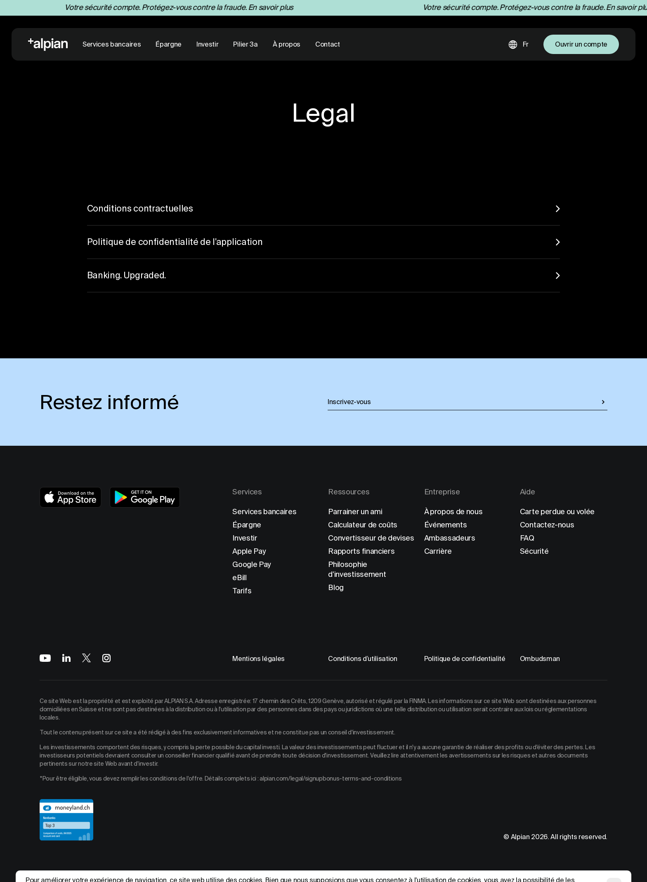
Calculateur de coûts (362, 524)
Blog (336, 587)
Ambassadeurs (449, 538)
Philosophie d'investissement (357, 569)
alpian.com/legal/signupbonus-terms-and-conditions (330, 778)
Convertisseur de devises (371, 538)
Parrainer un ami (355, 511)
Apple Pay (249, 551)
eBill (239, 577)
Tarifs (241, 590)
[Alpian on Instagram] (106, 658)
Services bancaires (112, 44)
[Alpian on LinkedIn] (66, 658)
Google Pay (251, 564)
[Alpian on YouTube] (45, 658)
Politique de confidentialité (464, 658)
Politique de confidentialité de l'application (323, 241)
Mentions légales (258, 658)
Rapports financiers (361, 551)
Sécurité (534, 551)
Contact (327, 44)
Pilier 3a (245, 44)
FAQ (527, 538)
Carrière (438, 551)
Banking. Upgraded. (323, 275)
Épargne (169, 44)
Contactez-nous (547, 524)
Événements (445, 524)
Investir (207, 44)
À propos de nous (453, 511)
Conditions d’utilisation (362, 658)
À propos (286, 44)
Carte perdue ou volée (557, 511)
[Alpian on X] (86, 658)
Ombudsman (540, 658)
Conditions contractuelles (323, 208)
